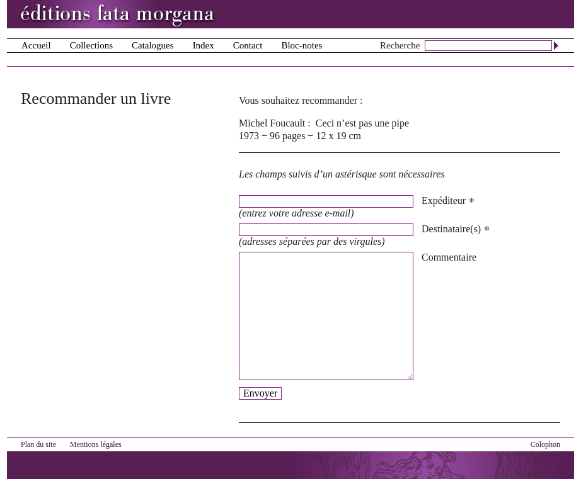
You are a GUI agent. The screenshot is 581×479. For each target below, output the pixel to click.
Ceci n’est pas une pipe (362, 123)
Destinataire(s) (456, 229)
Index (203, 45)
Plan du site (38, 444)
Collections (91, 45)
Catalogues (153, 45)
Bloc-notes (301, 45)
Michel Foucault (272, 123)
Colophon (545, 444)
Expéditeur (448, 200)
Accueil (36, 45)
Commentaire (449, 257)
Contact (248, 45)
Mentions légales (96, 444)
